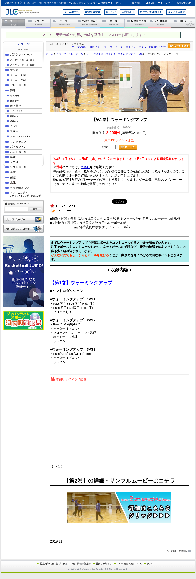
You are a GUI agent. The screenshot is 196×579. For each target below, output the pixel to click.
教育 (63, 23)
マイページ (116, 47)
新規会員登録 (92, 11)
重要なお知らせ (101, 563)
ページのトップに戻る (98, 551)
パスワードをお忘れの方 (152, 47)
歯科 (112, 23)
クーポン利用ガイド (151, 11)
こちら (85, 167)
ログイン (111, 11)
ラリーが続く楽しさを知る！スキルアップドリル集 (114, 54)
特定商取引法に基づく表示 (52, 563)
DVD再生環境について (128, 563)
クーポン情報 (79, 47)
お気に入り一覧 (98, 47)
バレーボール (76, 54)
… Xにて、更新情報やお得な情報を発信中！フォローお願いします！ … (93, 35)
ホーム (13, 23)
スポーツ (38, 23)
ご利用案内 (128, 11)
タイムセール (71, 11)
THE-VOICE (183, 23)
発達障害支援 (136, 23)
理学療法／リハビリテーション (87, 23)
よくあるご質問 (176, 11)
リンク (148, 563)
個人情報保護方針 (79, 563)
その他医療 (160, 23)
